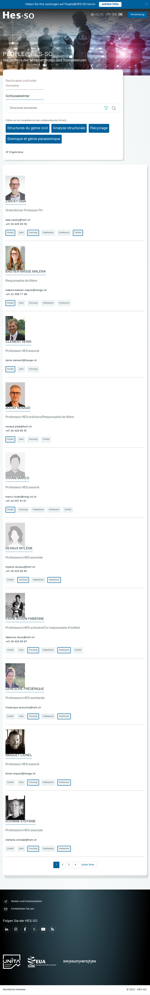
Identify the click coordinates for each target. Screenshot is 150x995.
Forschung (33, 233)
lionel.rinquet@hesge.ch (20, 774)
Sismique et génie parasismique (33, 139)
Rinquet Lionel (18, 755)
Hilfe (97, 14)
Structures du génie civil (27, 128)
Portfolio (78, 233)
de (121, 14)
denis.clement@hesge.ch (21, 360)
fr (109, 14)
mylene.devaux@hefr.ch (20, 567)
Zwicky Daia (15, 201)
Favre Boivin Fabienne (24, 619)
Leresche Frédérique (24, 689)
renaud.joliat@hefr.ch (18, 427)
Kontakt (10, 233)
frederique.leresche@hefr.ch (23, 708)
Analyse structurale (69, 128)
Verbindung (137, 14)
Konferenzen (64, 233)
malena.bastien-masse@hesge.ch (26, 290)
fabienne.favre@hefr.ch (20, 637)
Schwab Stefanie (20, 821)
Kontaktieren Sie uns (18, 909)
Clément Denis (18, 342)
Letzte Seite (87, 865)
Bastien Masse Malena (25, 271)
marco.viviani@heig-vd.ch (21, 497)
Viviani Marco (17, 478)
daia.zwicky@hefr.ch (17, 220)
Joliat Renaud (17, 408)
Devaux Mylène (19, 549)
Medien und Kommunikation (22, 902)
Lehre (21, 233)
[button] (106, 108)
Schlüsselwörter (17, 96)
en (114, 14)
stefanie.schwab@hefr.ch (21, 840)
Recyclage (99, 128)
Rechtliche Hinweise (14, 990)
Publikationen (48, 233)
